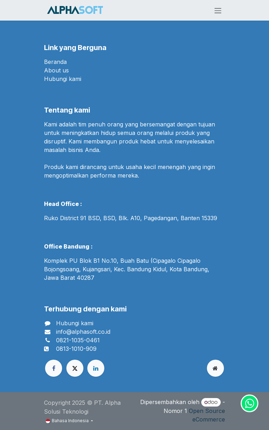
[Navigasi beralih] (218, 10)
